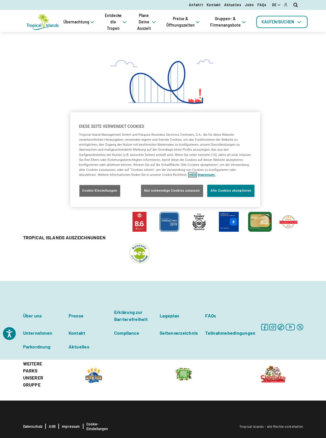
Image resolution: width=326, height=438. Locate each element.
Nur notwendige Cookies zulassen (172, 190)
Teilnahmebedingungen (230, 333)
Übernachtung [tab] (79, 22)
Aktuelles (232, 5)
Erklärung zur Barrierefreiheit (131, 315)
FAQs (261, 5)
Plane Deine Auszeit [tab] (147, 22)
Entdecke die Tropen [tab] (116, 22)
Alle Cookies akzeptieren (230, 190)
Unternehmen (38, 333)
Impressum (71, 426)
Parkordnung (37, 346)
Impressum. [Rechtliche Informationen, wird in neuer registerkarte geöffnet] (206, 175)
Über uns (32, 315)
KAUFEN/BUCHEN (282, 22)
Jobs (249, 5)
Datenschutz (33, 426)
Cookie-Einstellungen (97, 426)
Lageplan (169, 315)
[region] (165, 159)
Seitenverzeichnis (179, 333)
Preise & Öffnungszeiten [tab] (183, 22)
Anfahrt (196, 5)
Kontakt (214, 5)
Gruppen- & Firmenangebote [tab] (228, 22)
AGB (52, 426)
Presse (76, 315)
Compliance (126, 333)
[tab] (282, 22)
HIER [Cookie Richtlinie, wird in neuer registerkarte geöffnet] (192, 175)
